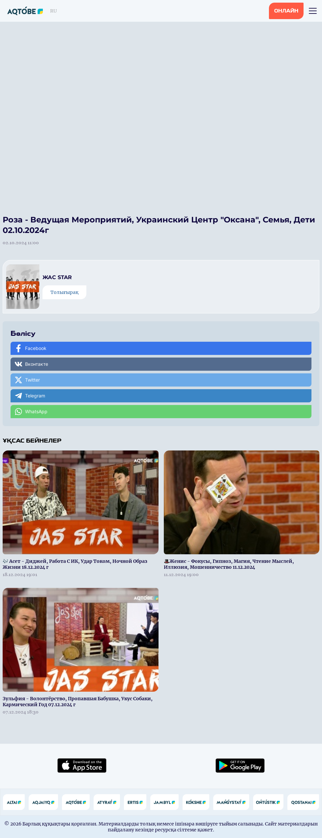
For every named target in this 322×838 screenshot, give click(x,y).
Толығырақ (64, 292)
